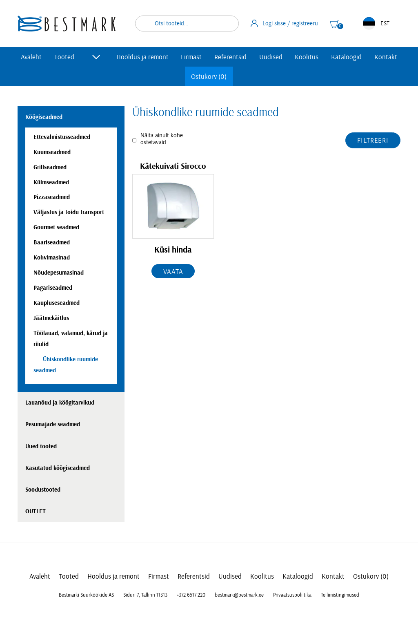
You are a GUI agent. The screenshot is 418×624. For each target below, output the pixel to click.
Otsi (227, 23)
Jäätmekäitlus (51, 318)
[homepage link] (67, 23)
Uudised (270, 57)
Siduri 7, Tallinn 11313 (145, 595)
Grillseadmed (50, 167)
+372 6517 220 (191, 595)
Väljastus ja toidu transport (68, 212)
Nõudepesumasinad (58, 273)
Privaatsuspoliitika (292, 595)
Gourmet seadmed (56, 227)
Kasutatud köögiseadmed (57, 468)
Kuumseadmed (52, 152)
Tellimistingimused (340, 595)
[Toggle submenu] (96, 57)
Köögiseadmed (43, 117)
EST (376, 23)
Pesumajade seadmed (52, 424)
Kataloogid (346, 57)
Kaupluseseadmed (56, 303)
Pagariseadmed (52, 288)
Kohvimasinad (51, 258)
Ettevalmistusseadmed (61, 137)
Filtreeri (373, 140)
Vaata (173, 271)
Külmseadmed (51, 182)
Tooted (64, 57)
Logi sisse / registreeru (284, 23)
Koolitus (306, 57)
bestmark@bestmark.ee (239, 595)
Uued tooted (41, 446)
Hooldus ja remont (142, 57)
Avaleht (31, 57)
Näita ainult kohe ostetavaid (161, 138)
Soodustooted (42, 490)
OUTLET (35, 511)
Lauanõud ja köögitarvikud (59, 403)
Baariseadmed (51, 242)
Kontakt (385, 57)
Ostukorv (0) (209, 76)
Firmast (191, 57)
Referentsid (230, 57)
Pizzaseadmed (51, 197)
